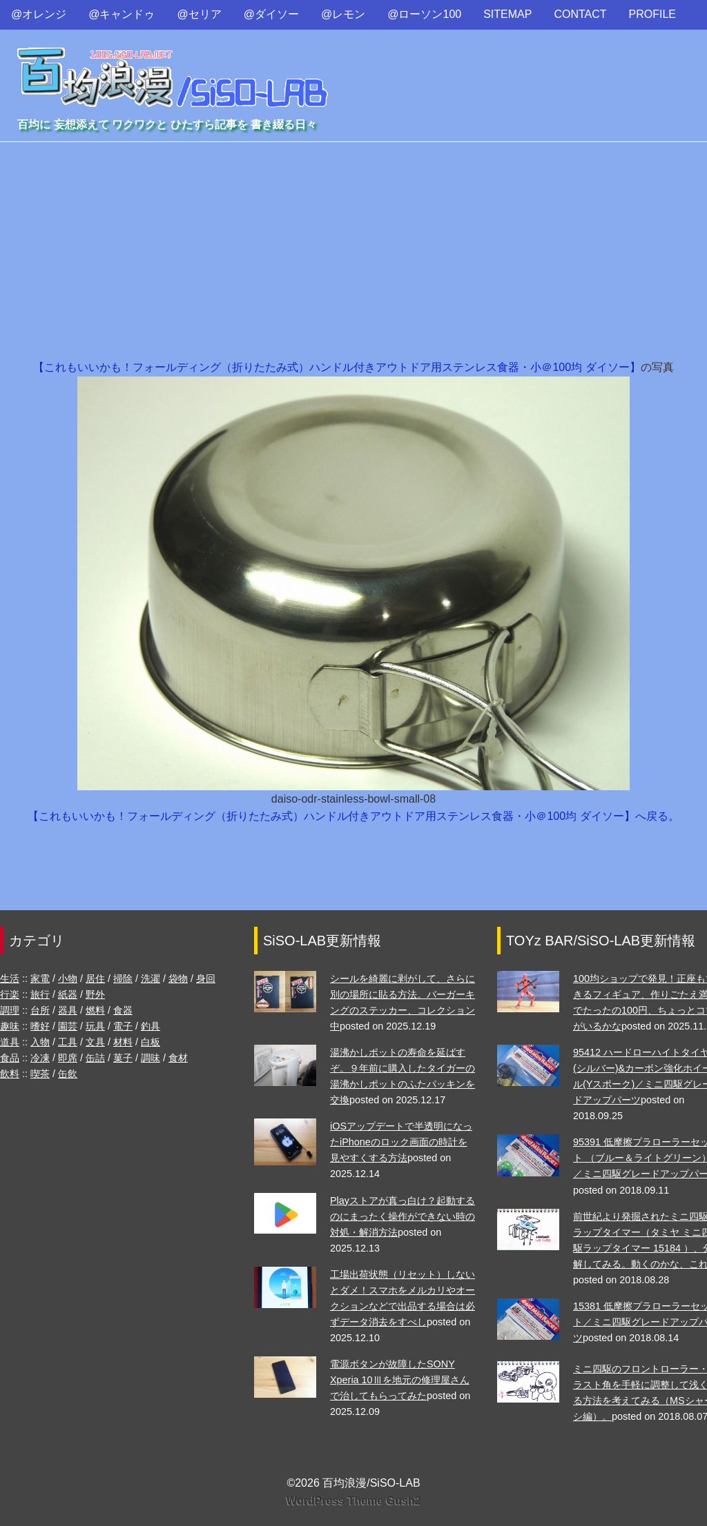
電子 (123, 1026)
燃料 (95, 1010)
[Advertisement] (353, 255)
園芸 (67, 1026)
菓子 (123, 1057)
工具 (67, 1041)
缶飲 (67, 1073)
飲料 (9, 1073)
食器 (123, 1010)
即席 (67, 1057)
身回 (205, 978)
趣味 (9, 1026)
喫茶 (40, 1073)
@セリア (199, 14)
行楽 (9, 994)
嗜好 (40, 1026)
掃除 (123, 978)
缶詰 (95, 1057)
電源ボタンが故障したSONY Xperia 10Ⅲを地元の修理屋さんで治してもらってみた (399, 1379)
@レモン (343, 14)
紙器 (67, 994)
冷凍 (40, 1057)
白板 (150, 1041)
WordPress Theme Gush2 (353, 1501)
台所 (40, 1010)
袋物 (178, 978)
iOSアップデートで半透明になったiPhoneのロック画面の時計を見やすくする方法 (401, 1142)
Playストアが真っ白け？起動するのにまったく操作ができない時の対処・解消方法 (402, 1216)
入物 (40, 1041)
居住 (95, 978)
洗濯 (150, 978)
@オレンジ (38, 14)
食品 (9, 1057)
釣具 (150, 1026)
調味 (150, 1057)
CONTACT (580, 14)
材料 (123, 1041)
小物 (67, 978)
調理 (9, 1010)
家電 (40, 978)
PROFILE (652, 14)
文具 (95, 1041)
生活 (9, 978)
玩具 (95, 1026)
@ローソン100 (424, 14)
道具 (9, 1041)
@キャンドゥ (121, 14)
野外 (95, 994)
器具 (67, 1010)
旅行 (40, 994)
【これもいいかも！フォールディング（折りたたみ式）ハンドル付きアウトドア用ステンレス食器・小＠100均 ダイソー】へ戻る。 (353, 816)
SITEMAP (507, 14)
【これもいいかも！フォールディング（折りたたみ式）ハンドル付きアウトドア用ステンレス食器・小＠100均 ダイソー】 (336, 367)
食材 (178, 1057)
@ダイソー (271, 14)
